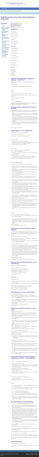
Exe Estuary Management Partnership (15, 3)
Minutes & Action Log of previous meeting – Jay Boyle (5, 32)
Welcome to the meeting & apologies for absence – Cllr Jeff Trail (6, 28)
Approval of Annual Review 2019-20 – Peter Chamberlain (6, 42)
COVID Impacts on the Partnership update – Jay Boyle (5, 38)
